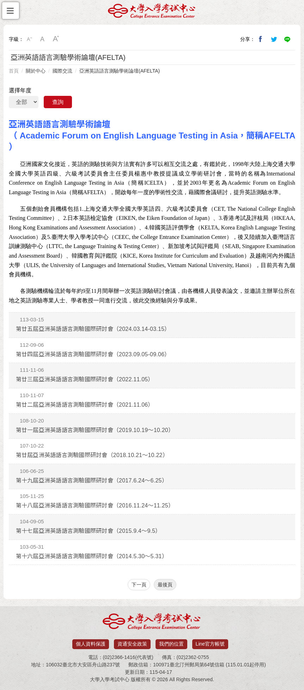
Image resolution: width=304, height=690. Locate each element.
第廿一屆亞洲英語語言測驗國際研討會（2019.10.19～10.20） (95, 430)
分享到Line (287, 39)
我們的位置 (171, 644)
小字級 (29, 39)
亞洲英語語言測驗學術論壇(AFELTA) (119, 71)
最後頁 (165, 584)
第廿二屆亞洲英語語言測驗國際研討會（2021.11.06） (85, 405)
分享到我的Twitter (274, 39)
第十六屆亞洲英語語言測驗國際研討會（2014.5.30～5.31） (92, 556)
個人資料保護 (90, 644)
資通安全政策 (132, 644)
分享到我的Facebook (260, 39)
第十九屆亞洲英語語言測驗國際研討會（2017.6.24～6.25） (92, 480)
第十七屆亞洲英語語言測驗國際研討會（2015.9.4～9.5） (88, 531)
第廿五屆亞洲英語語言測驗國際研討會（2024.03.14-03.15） (93, 329)
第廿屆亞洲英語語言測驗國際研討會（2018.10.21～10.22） (92, 455)
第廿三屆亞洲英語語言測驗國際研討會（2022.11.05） (85, 379)
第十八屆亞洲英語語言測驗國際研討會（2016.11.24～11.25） (95, 506)
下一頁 (139, 584)
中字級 (42, 39)
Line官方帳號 (210, 644)
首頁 (14, 71)
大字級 (56, 39)
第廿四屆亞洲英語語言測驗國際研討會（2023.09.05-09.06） (93, 354)
